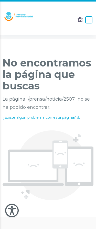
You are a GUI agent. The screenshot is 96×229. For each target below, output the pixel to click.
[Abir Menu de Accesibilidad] (12, 211)
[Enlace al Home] (81, 20)
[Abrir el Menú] (88, 19)
